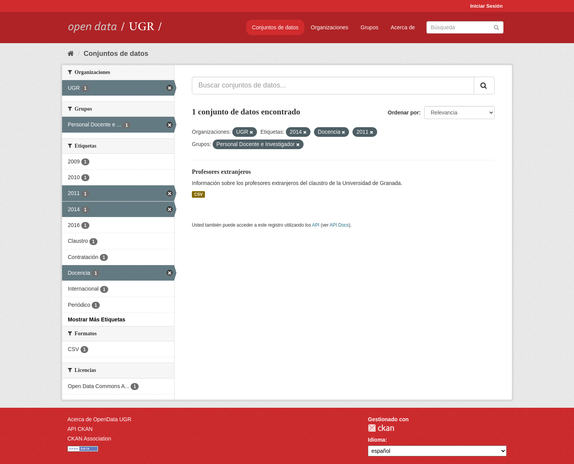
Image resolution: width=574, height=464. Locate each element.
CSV (198, 194)
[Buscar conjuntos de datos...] (333, 85)
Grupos (369, 27)
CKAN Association (89, 438)
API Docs (339, 225)
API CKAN (79, 429)
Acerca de (403, 27)
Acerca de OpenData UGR (99, 419)
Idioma (376, 440)
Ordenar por (403, 112)
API (315, 225)
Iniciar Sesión (486, 6)
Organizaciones (329, 27)
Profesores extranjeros (221, 171)
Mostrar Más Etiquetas (96, 319)
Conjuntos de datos (275, 27)
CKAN (381, 428)
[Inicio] (70, 53)
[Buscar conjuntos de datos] (465, 27)
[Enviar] (496, 27)
